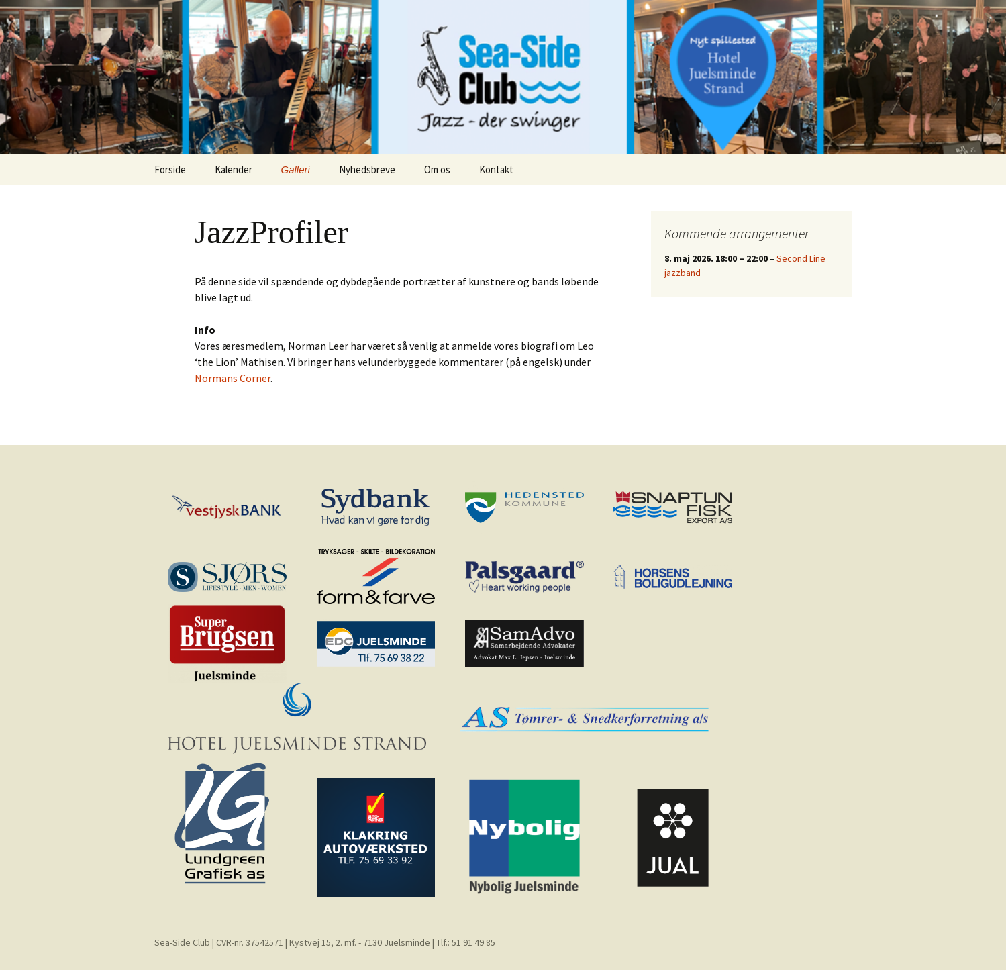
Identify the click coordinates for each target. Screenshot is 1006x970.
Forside (170, 169)
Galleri (295, 169)
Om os (437, 169)
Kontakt (496, 169)
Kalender (233, 169)
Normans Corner (232, 378)
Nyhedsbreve (367, 169)
